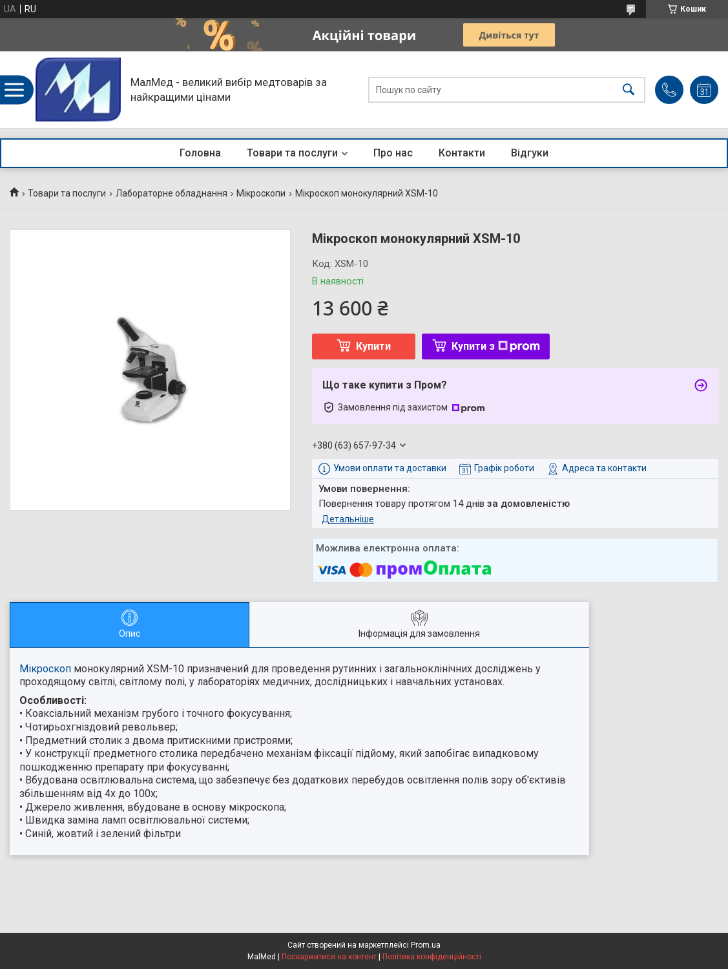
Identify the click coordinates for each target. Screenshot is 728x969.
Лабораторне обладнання (171, 193)
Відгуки (529, 153)
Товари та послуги (292, 153)
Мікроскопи (261, 193)
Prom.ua (426, 945)
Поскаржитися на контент (329, 956)
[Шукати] (628, 89)
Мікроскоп (45, 669)
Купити (373, 346)
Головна (200, 153)
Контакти (462, 153)
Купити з (496, 346)
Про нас (393, 153)
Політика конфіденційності (431, 956)
